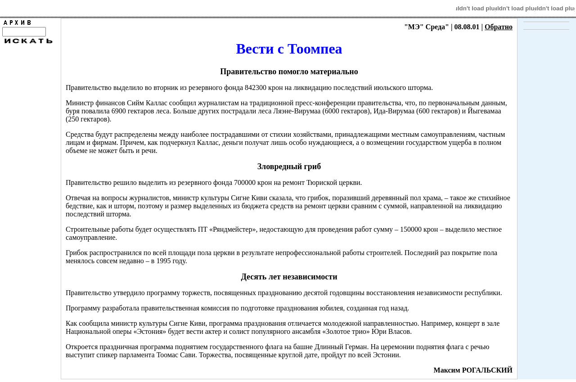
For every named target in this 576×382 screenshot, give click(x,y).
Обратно (499, 27)
